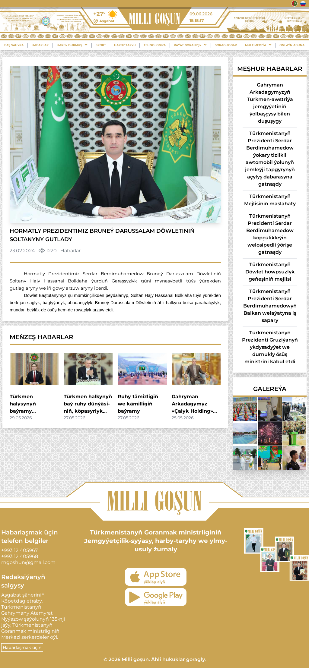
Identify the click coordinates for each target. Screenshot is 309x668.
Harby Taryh (125, 45)
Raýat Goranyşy (190, 45)
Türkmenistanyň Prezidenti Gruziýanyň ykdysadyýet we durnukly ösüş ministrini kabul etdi (270, 347)
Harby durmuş (72, 45)
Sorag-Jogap (226, 45)
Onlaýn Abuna (291, 45)
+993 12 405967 (19, 550)
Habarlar (40, 45)
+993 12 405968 (19, 556)
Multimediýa (258, 45)
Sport (101, 45)
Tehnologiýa (155, 45)
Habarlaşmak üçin (22, 647)
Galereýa (269, 388)
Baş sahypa (14, 45)
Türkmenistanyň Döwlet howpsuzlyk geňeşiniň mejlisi (270, 272)
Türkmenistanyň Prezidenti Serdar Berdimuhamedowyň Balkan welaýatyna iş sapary (270, 305)
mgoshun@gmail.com (28, 562)
